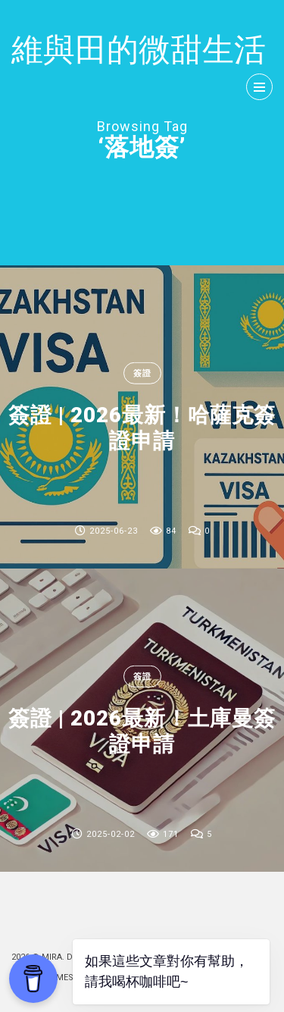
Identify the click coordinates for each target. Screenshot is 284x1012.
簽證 (142, 373)
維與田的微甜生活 (138, 49)
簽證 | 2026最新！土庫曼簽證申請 (142, 731)
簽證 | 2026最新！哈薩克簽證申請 (142, 428)
